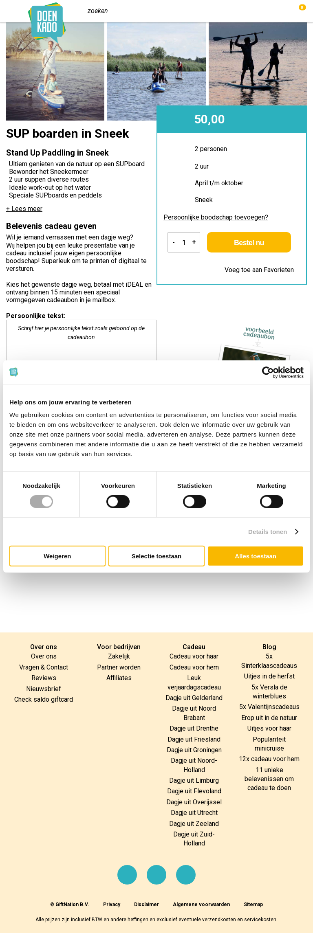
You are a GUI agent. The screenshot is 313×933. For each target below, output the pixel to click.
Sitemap (253, 904)
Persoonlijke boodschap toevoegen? (215, 217)
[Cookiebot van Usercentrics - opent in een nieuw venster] (268, 372)
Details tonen (267, 531)
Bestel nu (251, 243)
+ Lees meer (24, 209)
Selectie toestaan (157, 556)
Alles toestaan (255, 556)
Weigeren (57, 556)
